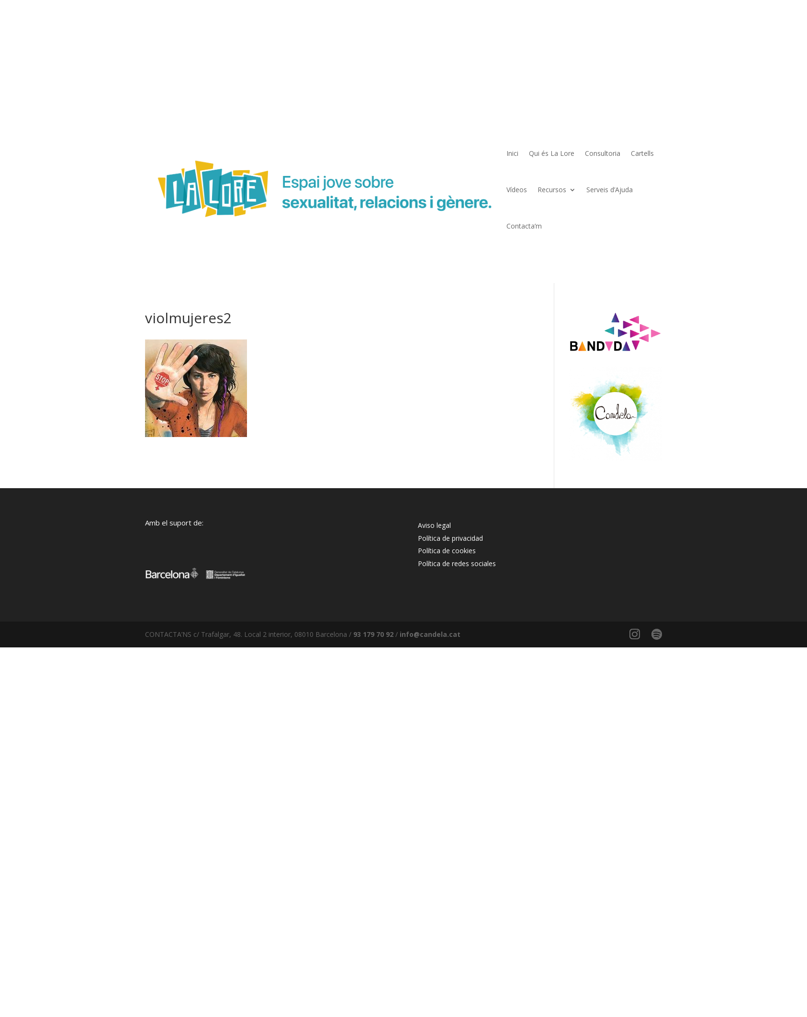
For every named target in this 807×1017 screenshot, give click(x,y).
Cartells (642, 153)
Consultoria (602, 153)
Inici (512, 153)
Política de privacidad (450, 538)
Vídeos (516, 189)
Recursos (552, 189)
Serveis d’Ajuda (609, 189)
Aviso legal (434, 525)
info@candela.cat (430, 634)
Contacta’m (524, 225)
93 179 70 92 (373, 634)
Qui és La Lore (551, 153)
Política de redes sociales (457, 563)
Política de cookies (447, 550)
